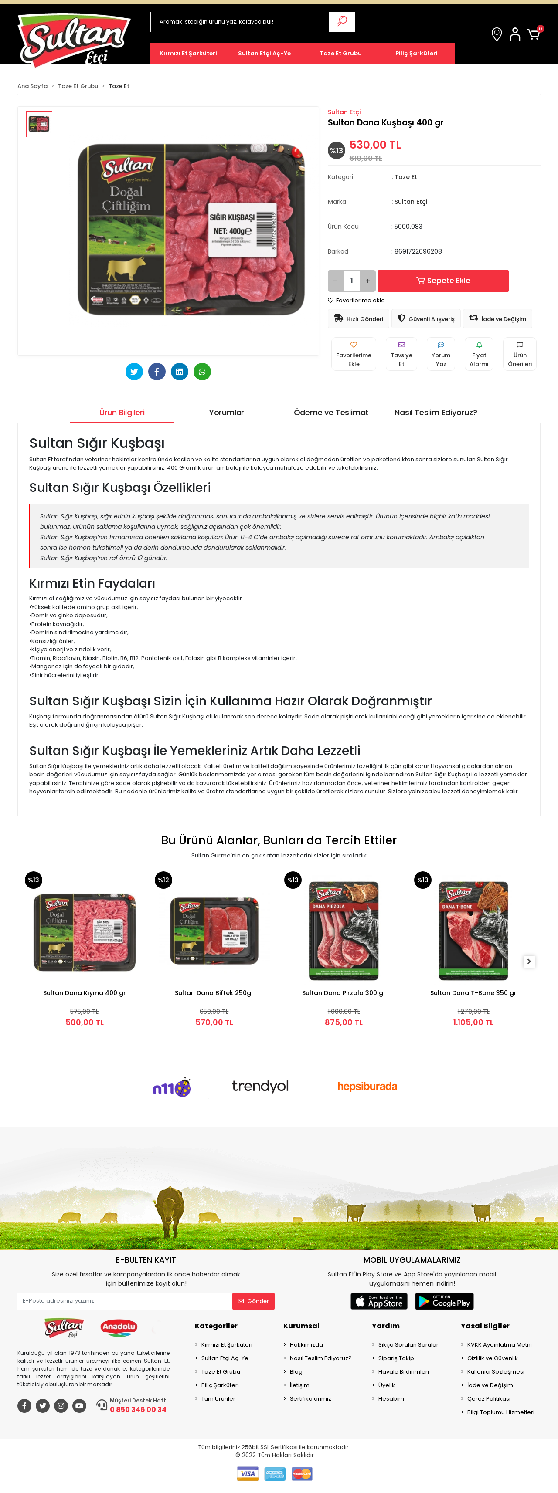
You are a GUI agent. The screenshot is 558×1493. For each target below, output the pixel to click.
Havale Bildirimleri (403, 1372)
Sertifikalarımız (310, 1399)
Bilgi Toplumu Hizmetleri (500, 1412)
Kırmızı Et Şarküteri (226, 1345)
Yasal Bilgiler (485, 1326)
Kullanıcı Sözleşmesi (495, 1372)
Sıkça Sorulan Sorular (408, 1345)
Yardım (386, 1326)
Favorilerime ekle (356, 300)
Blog (296, 1372)
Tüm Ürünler (218, 1399)
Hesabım (391, 1399)
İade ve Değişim (490, 1385)
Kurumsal (301, 1326)
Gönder (253, 1301)
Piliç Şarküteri (220, 1385)
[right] (534, 962)
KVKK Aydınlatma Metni (499, 1345)
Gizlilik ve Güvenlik (492, 1358)
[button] (516, 35)
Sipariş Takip (396, 1358)
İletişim (300, 1385)
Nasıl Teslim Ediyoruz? (321, 1358)
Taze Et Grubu (220, 1372)
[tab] (122, 412)
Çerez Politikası (488, 1399)
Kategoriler (216, 1326)
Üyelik (386, 1385)
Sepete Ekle (434, 281)
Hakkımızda (306, 1345)
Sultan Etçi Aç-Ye (224, 1358)
